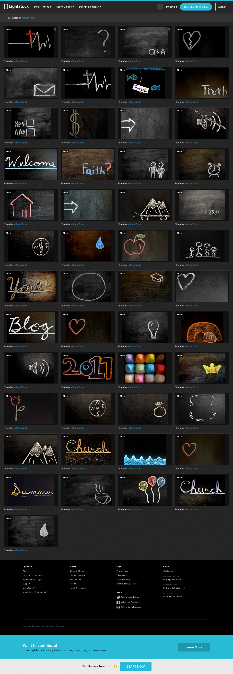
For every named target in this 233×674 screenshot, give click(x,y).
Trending (74, 583)
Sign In (222, 7)
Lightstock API (29, 587)
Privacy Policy (122, 575)
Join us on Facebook (130, 602)
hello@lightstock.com (172, 596)
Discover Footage (77, 575)
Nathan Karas (28, 18)
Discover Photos (77, 570)
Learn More (194, 647)
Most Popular (75, 579)
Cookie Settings (123, 579)
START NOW (136, 666)
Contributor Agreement (126, 583)
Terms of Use (122, 570)
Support (26, 583)
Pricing (171, 7)
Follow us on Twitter (130, 597)
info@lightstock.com (172, 579)
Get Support (168, 570)
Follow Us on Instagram (131, 606)
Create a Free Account (33, 575)
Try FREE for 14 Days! (196, 7)
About (25, 570)
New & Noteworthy (78, 587)
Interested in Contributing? (35, 592)
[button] (42, 7)
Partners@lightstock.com (174, 587)
